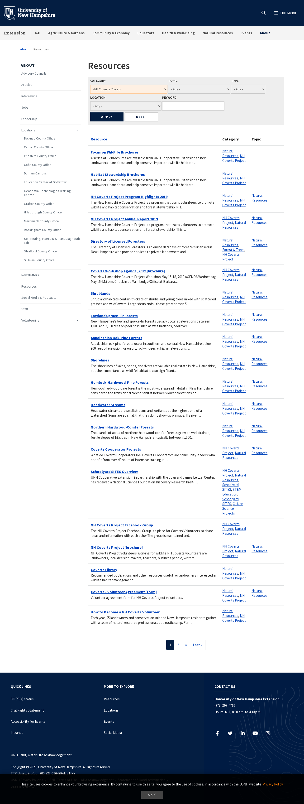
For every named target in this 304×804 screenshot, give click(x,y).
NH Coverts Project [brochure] (117, 547)
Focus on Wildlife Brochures (115, 152)
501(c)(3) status (22, 699)
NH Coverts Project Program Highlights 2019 (129, 196)
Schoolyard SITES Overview (114, 471)
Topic (172, 80)
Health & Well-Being (178, 33)
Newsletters (30, 275)
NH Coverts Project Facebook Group (122, 525)
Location (97, 97)
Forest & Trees (233, 249)
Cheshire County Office (40, 156)
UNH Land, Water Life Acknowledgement (41, 755)
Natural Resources (218, 33)
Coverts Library (104, 569)
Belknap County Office (39, 138)
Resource (99, 139)
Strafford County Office (40, 251)
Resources (29, 286)
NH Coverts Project (234, 158)
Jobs (24, 108)
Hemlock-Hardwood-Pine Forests (120, 382)
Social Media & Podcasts (38, 298)
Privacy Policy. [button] (273, 784)
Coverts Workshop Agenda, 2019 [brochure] (128, 271)
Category (98, 80)
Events (246, 33)
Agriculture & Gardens (66, 33)
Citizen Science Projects (232, 508)
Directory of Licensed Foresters (118, 241)
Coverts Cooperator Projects (116, 449)
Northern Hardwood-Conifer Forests (122, 427)
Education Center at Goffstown (45, 182)
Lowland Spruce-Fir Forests (114, 315)
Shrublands (100, 293)
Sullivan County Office (39, 260)
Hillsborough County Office (43, 212)
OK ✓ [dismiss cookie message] (152, 795)
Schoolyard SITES (230, 487)
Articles (26, 85)
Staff (24, 309)
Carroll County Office (38, 147)
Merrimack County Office (41, 221)
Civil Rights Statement (27, 710)
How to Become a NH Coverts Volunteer (125, 612)
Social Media (113, 732)
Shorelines (100, 360)
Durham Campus (35, 173)
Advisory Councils (34, 74)
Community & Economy (111, 33)
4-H (37, 33)
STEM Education (231, 491)
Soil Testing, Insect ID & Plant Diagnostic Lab (52, 241)
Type (234, 80)
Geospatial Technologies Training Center (47, 193)
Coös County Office (37, 165)
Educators (146, 33)
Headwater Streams (108, 404)
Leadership (29, 119)
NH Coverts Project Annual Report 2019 (124, 219)
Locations (28, 130)
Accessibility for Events (28, 721)
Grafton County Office (39, 204)
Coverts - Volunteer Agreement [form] (124, 591)
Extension (15, 33)
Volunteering (30, 320)
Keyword (169, 97)
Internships (29, 96)
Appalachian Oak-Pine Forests (116, 337)
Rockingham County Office (42, 230)
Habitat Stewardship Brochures (118, 174)
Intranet (17, 732)
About (265, 33)
